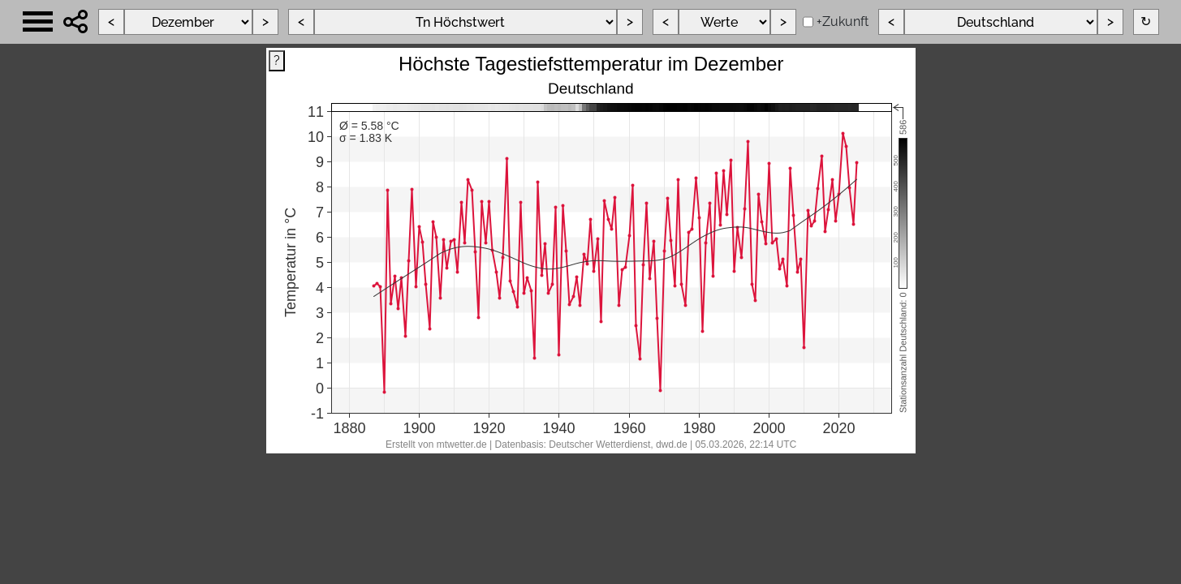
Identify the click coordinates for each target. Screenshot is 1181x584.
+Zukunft (843, 21)
